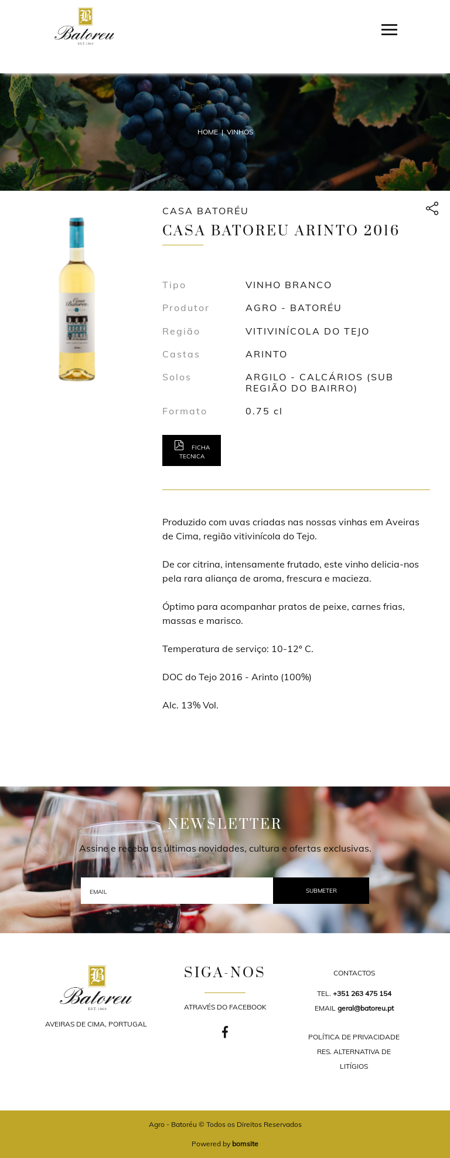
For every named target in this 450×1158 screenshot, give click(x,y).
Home (207, 131)
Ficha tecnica (192, 450)
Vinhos (240, 131)
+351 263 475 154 (362, 993)
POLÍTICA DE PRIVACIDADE (354, 1036)
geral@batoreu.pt (366, 1008)
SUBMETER (321, 890)
